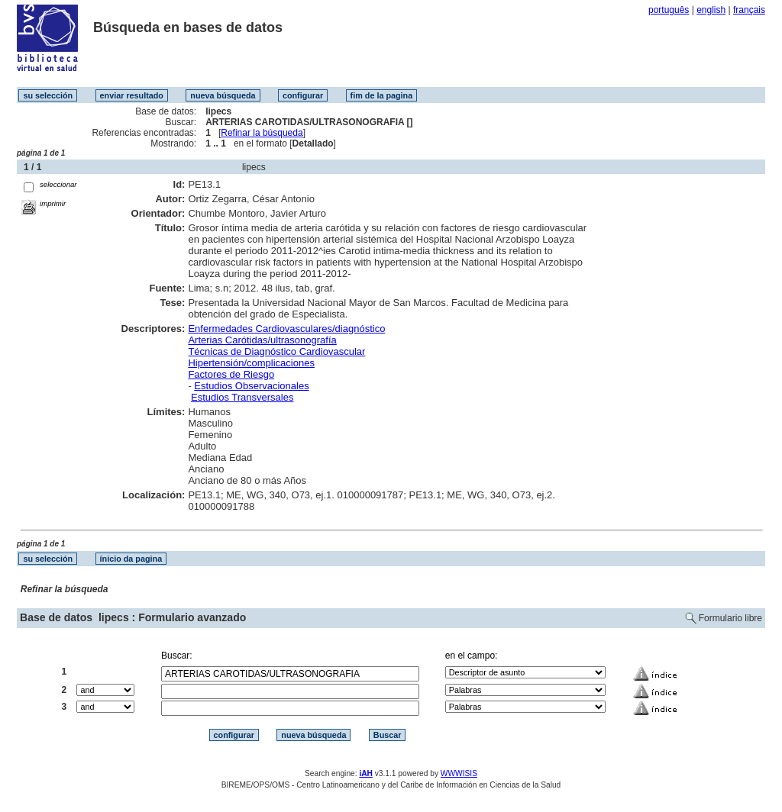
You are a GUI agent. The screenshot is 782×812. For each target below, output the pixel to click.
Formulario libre (730, 618)
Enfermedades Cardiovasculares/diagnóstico (286, 328)
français (749, 10)
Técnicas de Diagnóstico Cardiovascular (276, 351)
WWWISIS (459, 773)
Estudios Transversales (242, 397)
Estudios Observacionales (251, 386)
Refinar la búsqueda (261, 132)
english (710, 10)
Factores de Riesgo (231, 374)
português (668, 10)
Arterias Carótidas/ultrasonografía (262, 340)
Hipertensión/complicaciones (251, 363)
